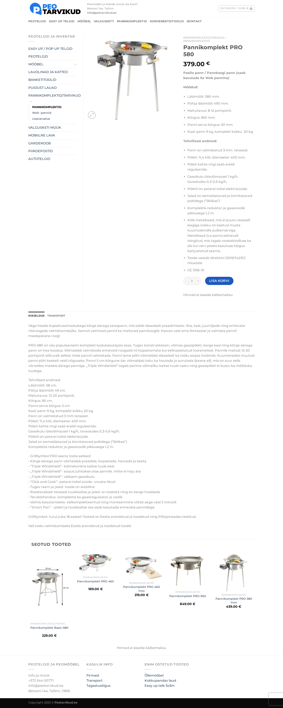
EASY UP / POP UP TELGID (50, 49)
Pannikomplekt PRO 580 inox (234, 600)
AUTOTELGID (39, 159)
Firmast (92, 675)
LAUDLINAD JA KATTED (48, 72)
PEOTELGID (37, 21)
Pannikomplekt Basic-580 (49, 628)
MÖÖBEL (84, 21)
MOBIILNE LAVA (41, 135)
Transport (94, 680)
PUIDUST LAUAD (42, 88)
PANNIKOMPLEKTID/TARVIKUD (204, 37)
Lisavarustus (41, 119)
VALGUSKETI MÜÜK (44, 128)
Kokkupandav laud (160, 680)
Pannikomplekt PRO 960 (187, 596)
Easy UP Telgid (62, 21)
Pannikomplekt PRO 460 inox (141, 588)
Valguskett (104, 21)
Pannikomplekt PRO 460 (95, 581)
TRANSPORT (56, 315)
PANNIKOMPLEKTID (132, 21)
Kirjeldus (36, 315)
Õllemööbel (154, 675)
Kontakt (194, 21)
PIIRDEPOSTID (40, 151)
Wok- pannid (41, 113)
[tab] (36, 316)
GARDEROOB (39, 143)
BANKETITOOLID (42, 80)
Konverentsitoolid (167, 21)
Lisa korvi (219, 281)
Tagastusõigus (98, 686)
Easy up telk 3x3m (160, 686)
